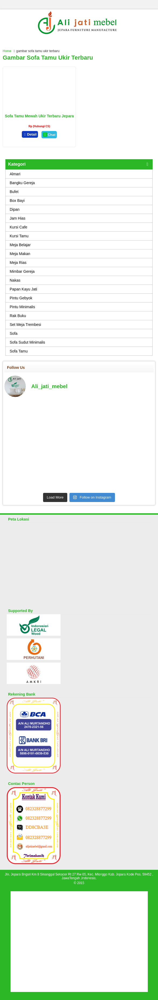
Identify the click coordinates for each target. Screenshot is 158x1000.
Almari (15, 174)
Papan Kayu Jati (23, 289)
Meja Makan (20, 254)
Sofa (13, 333)
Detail (30, 134)
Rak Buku (18, 316)
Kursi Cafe (18, 227)
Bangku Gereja (22, 183)
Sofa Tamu (19, 351)
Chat (49, 135)
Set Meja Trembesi (25, 324)
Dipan (15, 209)
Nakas (15, 280)
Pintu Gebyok (21, 298)
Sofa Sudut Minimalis (27, 342)
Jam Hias (17, 218)
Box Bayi (17, 200)
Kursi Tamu (19, 236)
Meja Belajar (20, 245)
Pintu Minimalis (22, 307)
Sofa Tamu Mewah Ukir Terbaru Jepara (39, 116)
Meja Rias (18, 262)
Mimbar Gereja (22, 271)
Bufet (14, 192)
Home (7, 51)
